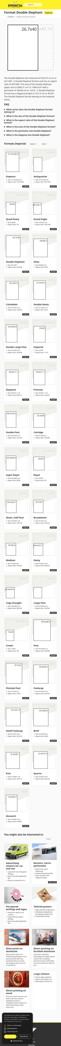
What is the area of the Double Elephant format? (30, 127)
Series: (33, 144)
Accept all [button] (10, 1036)
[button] (5, 1025)
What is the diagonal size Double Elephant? (28, 135)
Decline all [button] (24, 1036)
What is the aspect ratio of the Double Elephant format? (29, 121)
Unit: (44, 144)
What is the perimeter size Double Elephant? (28, 131)
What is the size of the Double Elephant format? (30, 116)
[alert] (17, 1028)
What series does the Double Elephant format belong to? (28, 110)
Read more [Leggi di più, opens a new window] (18, 1021)
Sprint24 (15, 5)
